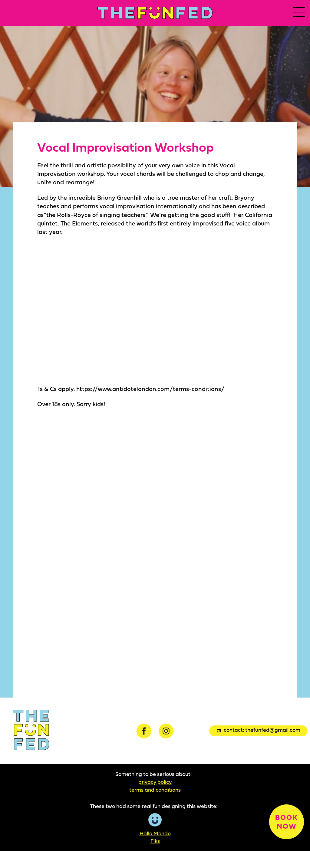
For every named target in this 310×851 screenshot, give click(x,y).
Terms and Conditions (155, 790)
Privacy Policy (155, 782)
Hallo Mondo (155, 833)
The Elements (79, 223)
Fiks (155, 841)
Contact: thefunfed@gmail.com (258, 730)
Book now (286, 821)
